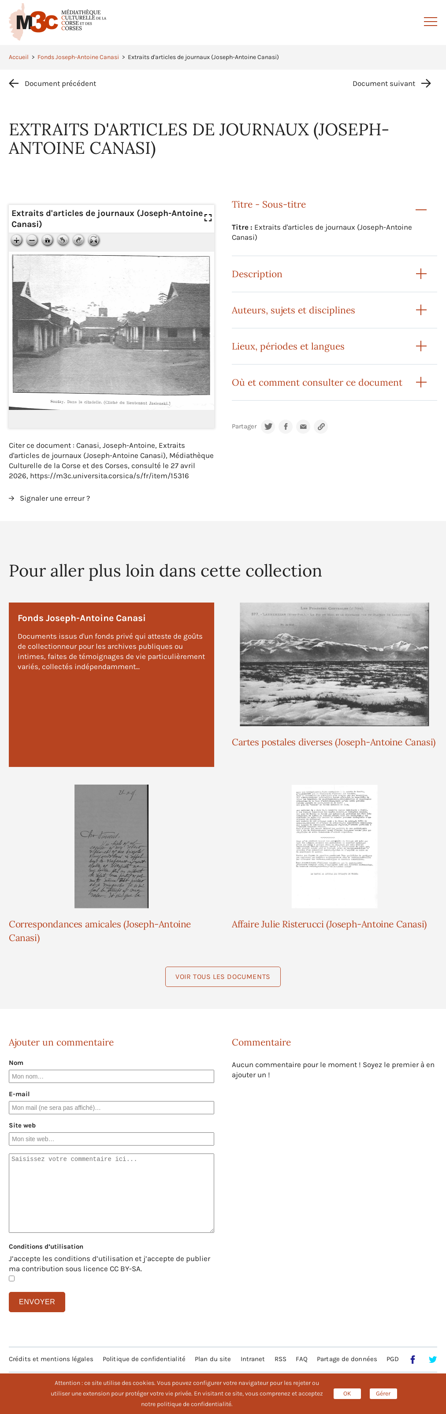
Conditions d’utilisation (46, 1246)
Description (257, 274)
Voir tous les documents (223, 976)
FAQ (301, 1359)
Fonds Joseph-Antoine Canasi (78, 57)
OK (347, 1393)
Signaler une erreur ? (55, 498)
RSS (280, 1359)
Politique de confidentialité (144, 1359)
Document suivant (384, 83)
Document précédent (60, 83)
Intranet (253, 1359)
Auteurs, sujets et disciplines (293, 310)
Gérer (383, 1393)
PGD (393, 1359)
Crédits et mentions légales (51, 1359)
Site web (22, 1125)
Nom (16, 1063)
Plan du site (213, 1359)
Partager (244, 426)
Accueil (19, 57)
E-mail (19, 1094)
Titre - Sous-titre (269, 204)
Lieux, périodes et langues (288, 346)
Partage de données (347, 1359)
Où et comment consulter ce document (317, 382)
